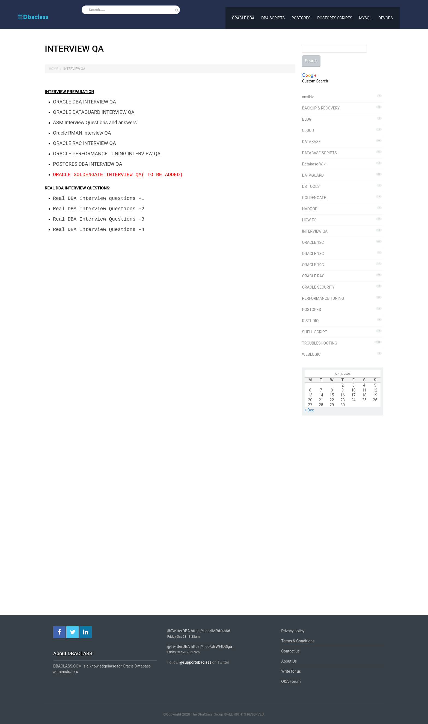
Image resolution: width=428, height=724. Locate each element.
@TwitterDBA (178, 631)
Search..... (97, 10)
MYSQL (365, 17)
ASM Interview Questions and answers (95, 121)
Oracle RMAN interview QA (82, 131)
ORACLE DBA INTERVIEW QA (84, 102)
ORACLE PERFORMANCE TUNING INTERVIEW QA (106, 151)
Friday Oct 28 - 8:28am (183, 637)
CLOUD (308, 130)
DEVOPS (385, 17)
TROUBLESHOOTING (319, 343)
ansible (308, 97)
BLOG (306, 119)
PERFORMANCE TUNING (323, 298)
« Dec (309, 410)
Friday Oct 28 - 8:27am (183, 652)
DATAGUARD (313, 175)
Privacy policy (292, 631)
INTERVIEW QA (315, 231)
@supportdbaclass (195, 662)
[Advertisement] (90, 300)
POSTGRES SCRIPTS (334, 17)
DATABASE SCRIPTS (319, 153)
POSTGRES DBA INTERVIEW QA (87, 161)
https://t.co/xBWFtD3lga (211, 646)
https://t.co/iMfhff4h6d (210, 631)
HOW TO (309, 220)
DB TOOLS (310, 186)
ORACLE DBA (243, 17)
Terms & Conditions (297, 641)
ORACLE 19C (313, 265)
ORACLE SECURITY (318, 287)
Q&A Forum (291, 681)
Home (53, 69)
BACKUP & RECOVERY (321, 108)
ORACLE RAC (313, 276)
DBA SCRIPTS (273, 17)
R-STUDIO (310, 321)
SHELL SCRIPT (314, 332)
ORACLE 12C (313, 242)
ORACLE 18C (313, 253)
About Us (289, 661)
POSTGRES (301, 17)
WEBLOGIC (311, 354)
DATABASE (311, 142)
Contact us (290, 651)
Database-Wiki (314, 164)
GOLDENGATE (314, 197)
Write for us (291, 671)
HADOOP (309, 209)
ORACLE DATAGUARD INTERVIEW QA (94, 111)
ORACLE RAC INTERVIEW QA (84, 141)
